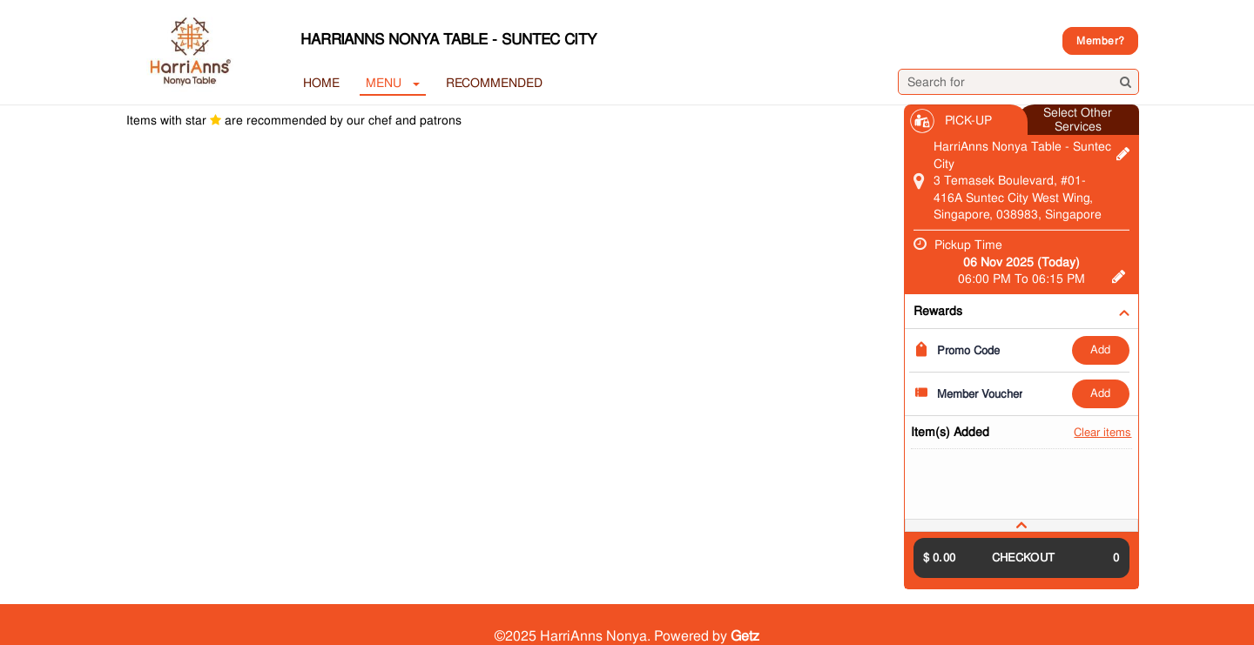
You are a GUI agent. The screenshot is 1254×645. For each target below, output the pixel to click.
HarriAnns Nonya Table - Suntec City (448, 39)
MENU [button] (393, 83)
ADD (1100, 349)
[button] (1021, 525)
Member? (1100, 41)
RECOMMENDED (494, 83)
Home (321, 83)
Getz (745, 636)
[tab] (1021, 525)
